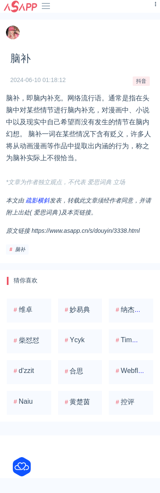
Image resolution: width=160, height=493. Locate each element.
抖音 (141, 81)
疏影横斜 (37, 200)
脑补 (20, 249)
